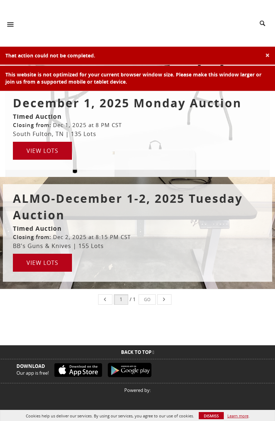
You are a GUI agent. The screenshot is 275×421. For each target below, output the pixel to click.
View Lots (42, 151)
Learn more (238, 415)
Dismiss (211, 415)
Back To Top (137, 352)
